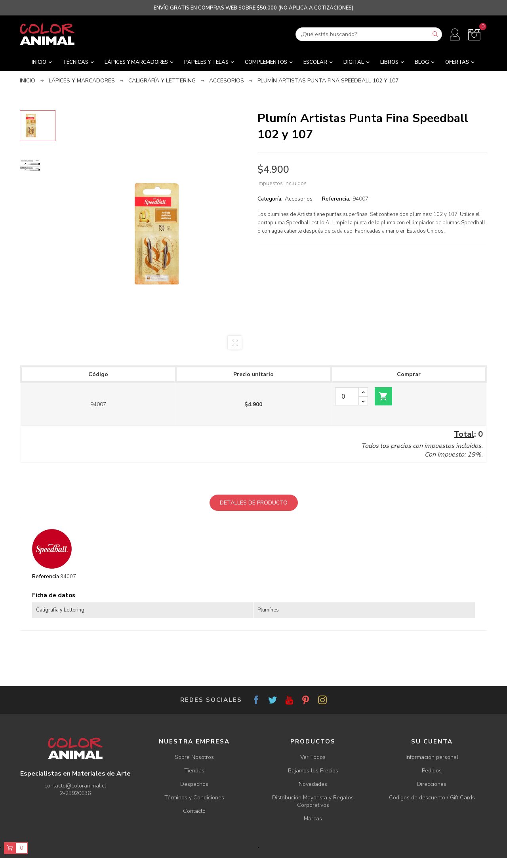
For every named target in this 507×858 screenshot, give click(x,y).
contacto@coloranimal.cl (75, 785)
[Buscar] (368, 34)
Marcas (313, 818)
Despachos (194, 784)
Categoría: (269, 199)
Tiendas (194, 770)
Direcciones (431, 784)
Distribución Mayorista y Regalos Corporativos (313, 801)
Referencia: (336, 199)
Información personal (432, 757)
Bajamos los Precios (313, 770)
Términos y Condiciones (194, 797)
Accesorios (299, 199)
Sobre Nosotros (194, 757)
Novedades (313, 784)
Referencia (45, 576)
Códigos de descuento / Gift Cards (432, 797)
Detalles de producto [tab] (254, 502)
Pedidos (432, 770)
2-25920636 (75, 793)
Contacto (194, 811)
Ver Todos (313, 757)
